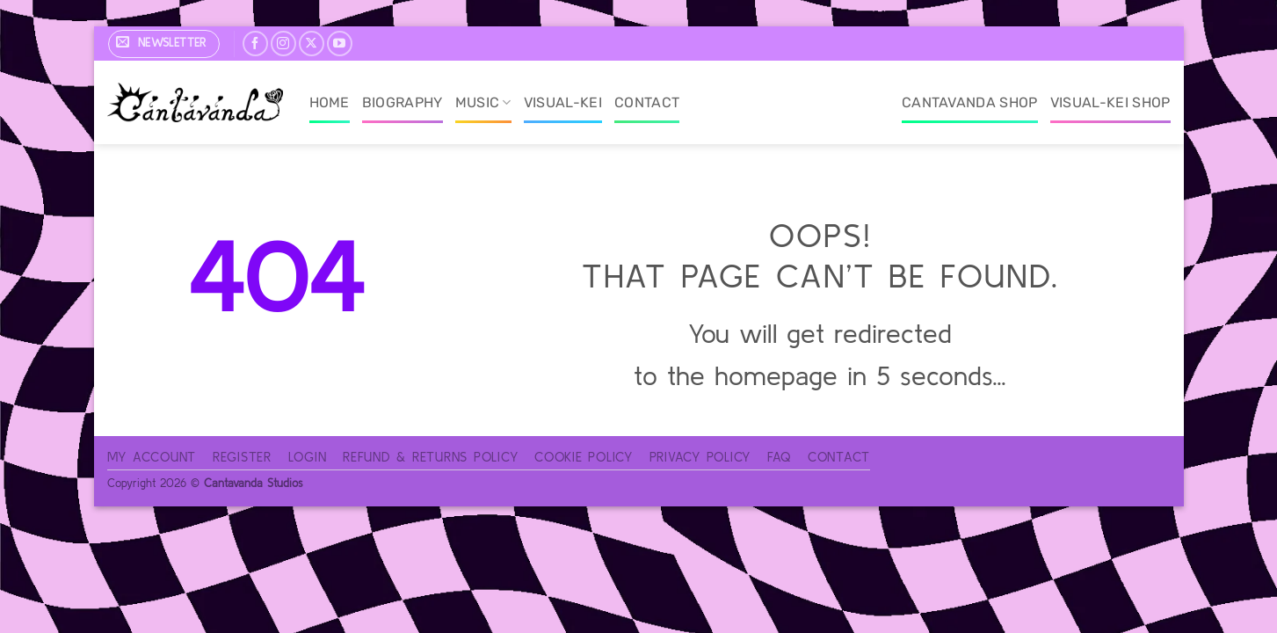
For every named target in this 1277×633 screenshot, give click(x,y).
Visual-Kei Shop (1110, 102)
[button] (164, 44)
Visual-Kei (563, 102)
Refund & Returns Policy (430, 456)
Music (483, 102)
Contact (646, 102)
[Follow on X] (311, 43)
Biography (402, 102)
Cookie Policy (583, 456)
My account (152, 456)
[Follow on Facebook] (255, 43)
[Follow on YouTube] (339, 43)
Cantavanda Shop (970, 102)
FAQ (779, 456)
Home (329, 102)
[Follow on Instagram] (283, 43)
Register (242, 456)
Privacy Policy (700, 456)
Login (307, 456)
